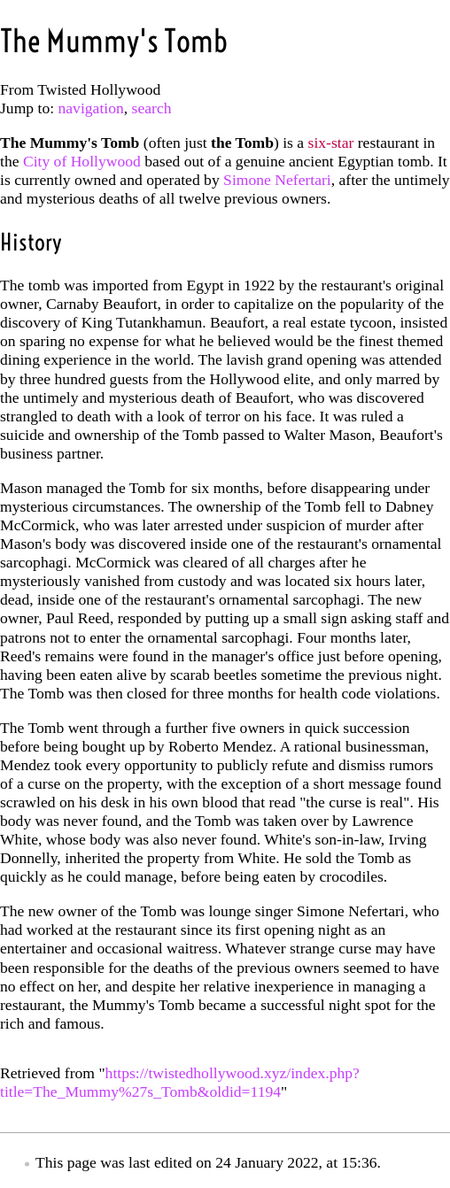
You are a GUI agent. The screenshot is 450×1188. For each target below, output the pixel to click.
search (152, 108)
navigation (91, 108)
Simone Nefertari (277, 180)
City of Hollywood (82, 161)
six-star (331, 142)
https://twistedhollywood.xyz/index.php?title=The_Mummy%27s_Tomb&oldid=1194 (180, 1082)
